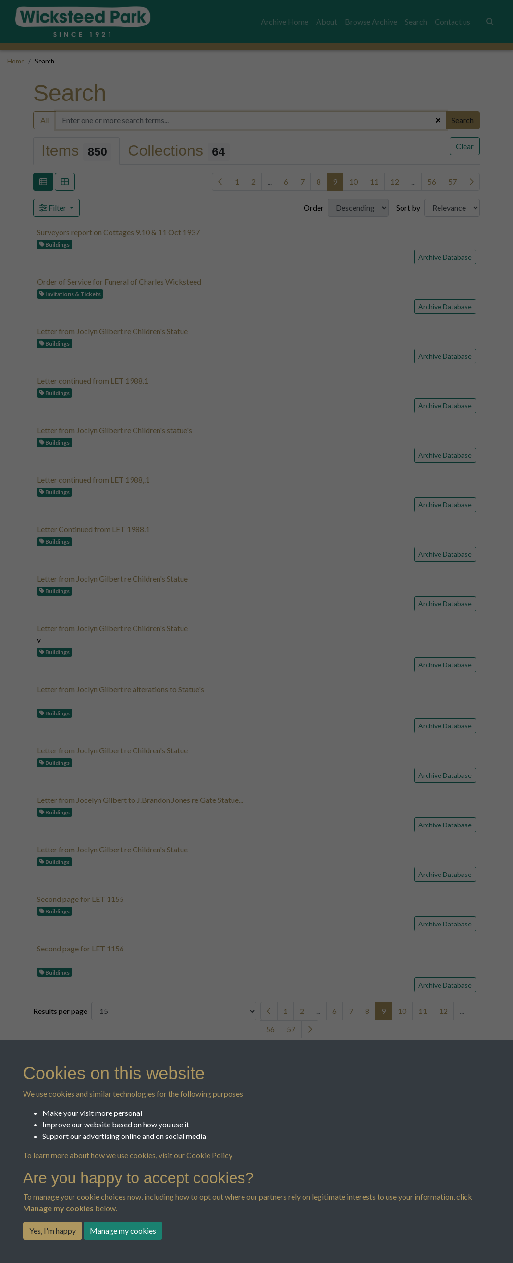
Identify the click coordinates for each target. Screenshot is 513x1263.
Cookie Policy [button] (209, 1155)
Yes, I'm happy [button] (52, 1230)
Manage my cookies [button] (123, 1230)
